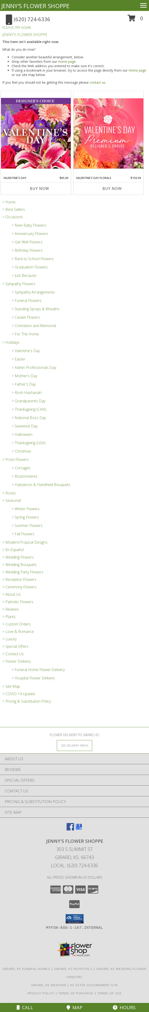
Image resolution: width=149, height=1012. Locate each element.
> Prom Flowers (15, 459)
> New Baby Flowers (29, 225)
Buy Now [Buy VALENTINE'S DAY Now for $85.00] (39, 188)
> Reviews (10, 609)
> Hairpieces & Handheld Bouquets (41, 484)
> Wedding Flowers (18, 557)
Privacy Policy (40, 993)
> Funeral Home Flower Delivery (38, 669)
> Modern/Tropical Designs (24, 542)
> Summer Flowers (27, 525)
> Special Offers (15, 646)
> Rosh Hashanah (26, 392)
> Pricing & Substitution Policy (26, 701)
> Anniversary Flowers (30, 233)
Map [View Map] (74, 1007)
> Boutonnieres (24, 476)
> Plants (9, 616)
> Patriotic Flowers (17, 601)
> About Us (11, 594)
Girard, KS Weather (48, 985)
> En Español (13, 549)
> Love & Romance (18, 631)
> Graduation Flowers (30, 267)
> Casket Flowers (26, 317)
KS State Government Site (94, 985)
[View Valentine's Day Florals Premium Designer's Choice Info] (108, 133)
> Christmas (21, 451)
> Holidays (11, 342)
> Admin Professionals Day (34, 367)
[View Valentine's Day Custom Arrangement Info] (36, 133)
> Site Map (11, 686)
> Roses (9, 493)
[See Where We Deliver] (74, 745)
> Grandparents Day (28, 400)
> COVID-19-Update (18, 693)
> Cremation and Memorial (34, 325)
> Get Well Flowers (27, 242)
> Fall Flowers (23, 533)
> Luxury (9, 639)
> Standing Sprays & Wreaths (36, 308)
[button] (135, 20)
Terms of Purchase (75, 993)
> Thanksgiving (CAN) (29, 409)
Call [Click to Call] (25, 1007)
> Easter (18, 359)
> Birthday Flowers (27, 250)
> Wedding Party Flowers (22, 572)
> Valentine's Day (26, 350)
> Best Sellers (13, 209)
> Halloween (22, 434)
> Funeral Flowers (26, 300)
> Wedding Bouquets (19, 564)
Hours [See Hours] (124, 1007)
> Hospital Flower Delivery (33, 678)
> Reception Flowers (19, 579)
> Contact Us (13, 653)
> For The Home (25, 334)
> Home (9, 202)
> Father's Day (24, 384)
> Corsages (21, 467)
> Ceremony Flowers (19, 586)
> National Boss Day (29, 417)
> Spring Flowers (25, 517)
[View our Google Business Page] (78, 829)
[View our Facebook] (70, 829)
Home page (67, 61)
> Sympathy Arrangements (33, 292)
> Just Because (24, 275)
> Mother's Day (24, 375)
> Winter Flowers (26, 508)
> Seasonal (11, 500)
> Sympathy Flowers (18, 283)
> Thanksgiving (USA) (29, 442)
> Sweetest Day (24, 426)
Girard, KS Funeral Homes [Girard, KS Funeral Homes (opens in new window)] (26, 969)
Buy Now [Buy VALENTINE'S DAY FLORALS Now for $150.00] (112, 188)
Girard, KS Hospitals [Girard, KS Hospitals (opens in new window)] (73, 969)
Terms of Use (109, 993)
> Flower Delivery (16, 661)
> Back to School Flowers (33, 258)
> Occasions (12, 216)
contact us (97, 82)
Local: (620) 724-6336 (74, 865)
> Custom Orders (16, 624)
